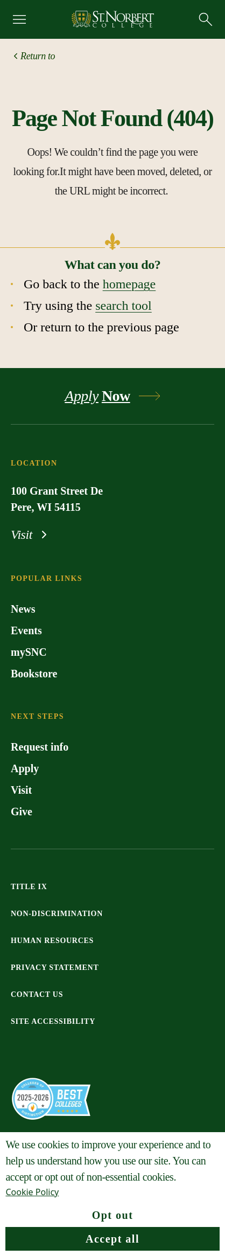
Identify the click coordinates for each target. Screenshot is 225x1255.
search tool (123, 306)
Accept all (112, 1239)
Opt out (112, 1215)
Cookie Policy (32, 1192)
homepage (129, 284)
